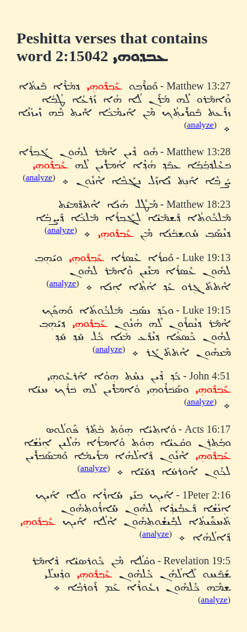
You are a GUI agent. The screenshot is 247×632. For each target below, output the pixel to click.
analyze (200, 125)
